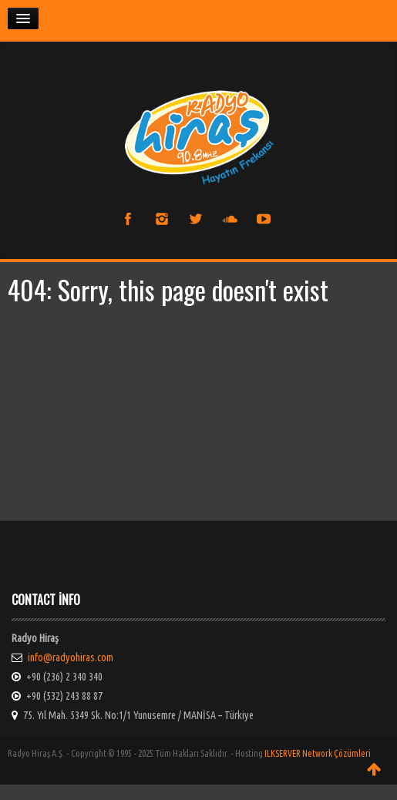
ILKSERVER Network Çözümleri (317, 753)
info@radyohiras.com (70, 657)
